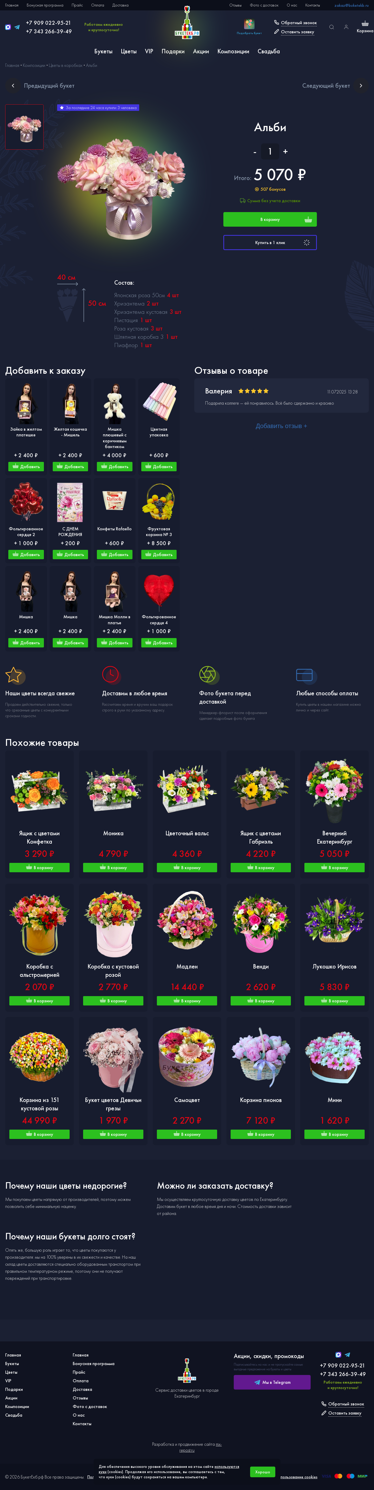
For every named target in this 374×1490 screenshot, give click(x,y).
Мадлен (187, 966)
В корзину (286, 219)
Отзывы (235, 5)
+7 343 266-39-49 (49, 31)
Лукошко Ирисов (334, 966)
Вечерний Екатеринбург (334, 837)
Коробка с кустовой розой (113, 970)
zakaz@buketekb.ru (352, 5)
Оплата (97, 5)
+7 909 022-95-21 (48, 23)
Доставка (120, 5)
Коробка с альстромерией (39, 970)
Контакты (312, 5)
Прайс (77, 5)
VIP (149, 51)
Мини (335, 1100)
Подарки (173, 51)
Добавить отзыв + (281, 425)
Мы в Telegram (272, 1382)
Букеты (103, 51)
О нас (292, 5)
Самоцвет (187, 1100)
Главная (11, 5)
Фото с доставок (264, 5)
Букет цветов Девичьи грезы (113, 1104)
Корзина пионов (261, 1100)
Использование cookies (296, 1477)
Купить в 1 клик (283, 242)
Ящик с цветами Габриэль (261, 837)
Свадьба (269, 51)
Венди (261, 966)
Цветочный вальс (187, 833)
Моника (113, 833)
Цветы (129, 51)
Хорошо (262, 1472)
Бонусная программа (45, 5)
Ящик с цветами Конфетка (39, 837)
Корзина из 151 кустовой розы (39, 1104)
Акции (201, 51)
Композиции (233, 51)
